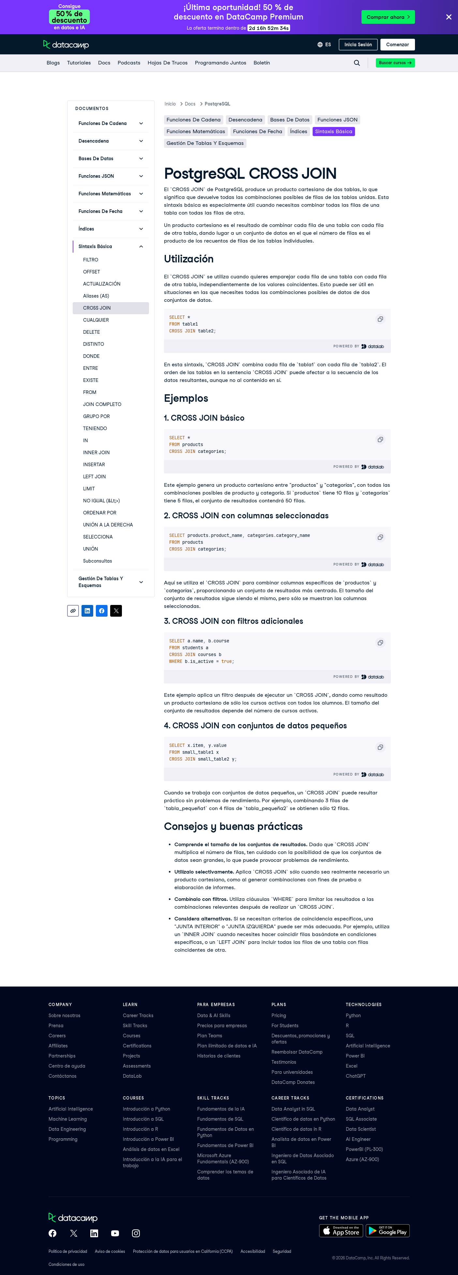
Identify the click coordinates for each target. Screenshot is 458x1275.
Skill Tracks (135, 1025)
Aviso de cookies (110, 1251)
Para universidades (292, 1072)
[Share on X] (116, 611)
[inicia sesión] (358, 44)
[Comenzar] (397, 44)
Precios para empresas (222, 1025)
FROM (89, 392)
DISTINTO (93, 344)
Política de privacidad (68, 1251)
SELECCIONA (98, 536)
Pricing (279, 1015)
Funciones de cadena (194, 120)
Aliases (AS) (96, 296)
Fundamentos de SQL (220, 1119)
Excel (352, 1066)
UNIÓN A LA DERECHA (108, 524)
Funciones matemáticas (196, 131)
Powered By (359, 346)
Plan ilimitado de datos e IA (227, 1045)
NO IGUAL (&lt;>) (101, 500)
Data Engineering (67, 1129)
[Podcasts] (128, 63)
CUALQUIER (96, 320)
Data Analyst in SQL (293, 1109)
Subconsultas (97, 561)
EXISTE (90, 380)
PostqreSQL (217, 103)
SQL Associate (361, 1119)
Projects (131, 1055)
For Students (285, 1025)
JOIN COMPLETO (102, 404)
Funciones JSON (338, 120)
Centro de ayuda (67, 1066)
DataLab (132, 1076)
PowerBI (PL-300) (364, 1149)
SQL (350, 1035)
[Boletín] (261, 63)
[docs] (104, 63)
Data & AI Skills (213, 1015)
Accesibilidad (253, 1251)
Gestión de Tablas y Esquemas (205, 143)
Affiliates (58, 1045)
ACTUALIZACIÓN (102, 284)
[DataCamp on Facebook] (52, 1234)
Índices (298, 131)
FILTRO (90, 259)
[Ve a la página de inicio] (66, 44)
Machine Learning (68, 1119)
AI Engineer (358, 1139)
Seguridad (282, 1251)
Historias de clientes (219, 1055)
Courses (131, 1035)
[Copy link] (73, 611)
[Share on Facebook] (102, 611)
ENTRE (90, 368)
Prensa (56, 1025)
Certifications (137, 1045)
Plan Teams (209, 1035)
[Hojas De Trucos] (167, 63)
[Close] (448, 17)
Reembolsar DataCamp (297, 1052)
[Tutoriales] (79, 63)
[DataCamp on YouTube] (115, 1234)
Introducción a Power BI (148, 1139)
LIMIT (89, 488)
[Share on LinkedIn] (87, 611)
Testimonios (284, 1062)
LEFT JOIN (94, 476)
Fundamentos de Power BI (225, 1145)
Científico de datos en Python (303, 1119)
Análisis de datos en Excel (151, 1149)
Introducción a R (140, 1129)
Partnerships (62, 1055)
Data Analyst (360, 1109)
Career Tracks (138, 1015)
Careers (57, 1035)
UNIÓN (90, 549)
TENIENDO (95, 428)
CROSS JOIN (97, 308)
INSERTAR (94, 464)
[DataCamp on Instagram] (136, 1234)
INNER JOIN (96, 452)
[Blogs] (53, 63)
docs (190, 103)
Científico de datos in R (296, 1129)
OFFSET (91, 271)
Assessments (137, 1066)
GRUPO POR (96, 416)
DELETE (91, 332)
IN (85, 440)
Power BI (355, 1055)
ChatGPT (356, 1076)
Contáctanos (63, 1076)
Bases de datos (290, 120)
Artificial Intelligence (368, 1045)
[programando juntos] (220, 63)
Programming (63, 1139)
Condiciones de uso (66, 1264)
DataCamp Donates (293, 1082)
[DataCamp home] (94, 1218)
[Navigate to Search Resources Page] (356, 62)
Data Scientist (361, 1129)
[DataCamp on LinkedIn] (94, 1234)
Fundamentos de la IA (221, 1109)
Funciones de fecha (257, 131)
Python (353, 1015)
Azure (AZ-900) (362, 1159)
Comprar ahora (388, 17)
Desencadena (245, 120)
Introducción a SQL (143, 1119)
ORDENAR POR (99, 512)
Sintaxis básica (333, 131)
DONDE (91, 356)
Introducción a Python (146, 1109)
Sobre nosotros (65, 1015)
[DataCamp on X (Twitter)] (73, 1234)
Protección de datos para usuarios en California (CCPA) (183, 1251)
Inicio (170, 103)
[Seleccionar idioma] (324, 44)
